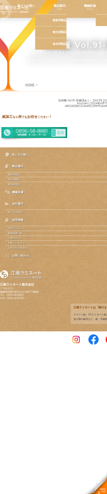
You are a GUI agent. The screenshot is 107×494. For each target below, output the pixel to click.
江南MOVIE (15, 238)
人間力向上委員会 (17, 247)
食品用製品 (59, 43)
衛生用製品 (59, 32)
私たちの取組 (15, 212)
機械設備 (90, 5)
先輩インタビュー (17, 243)
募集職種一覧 (15, 233)
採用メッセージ (16, 228)
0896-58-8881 (15, 294)
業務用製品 (59, 20)
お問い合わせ (26, 79)
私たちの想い (26, 5)
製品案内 (59, 5)
